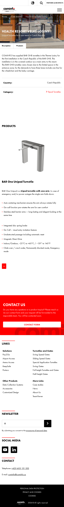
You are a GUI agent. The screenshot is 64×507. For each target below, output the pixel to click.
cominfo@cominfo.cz (17, 474)
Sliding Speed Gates (41, 358)
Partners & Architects (55, 3)
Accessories (7, 388)
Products (19, 46)
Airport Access (9, 358)
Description (6, 46)
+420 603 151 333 (20, 468)
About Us (37, 392)
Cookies (32, 496)
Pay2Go (6, 354)
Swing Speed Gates (41, 354)
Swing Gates (38, 366)
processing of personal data (36, 430)
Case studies (16, 16)
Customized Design (11, 392)
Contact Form (32, 324)
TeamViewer (38, 396)
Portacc (6, 370)
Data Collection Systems (13, 384)
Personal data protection (32, 488)
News (35, 388)
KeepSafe (7, 366)
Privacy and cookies (32, 492)
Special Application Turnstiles (45, 362)
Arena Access (8, 362)
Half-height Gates (40, 374)
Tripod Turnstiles (53, 92)
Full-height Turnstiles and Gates (46, 370)
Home (4, 16)
